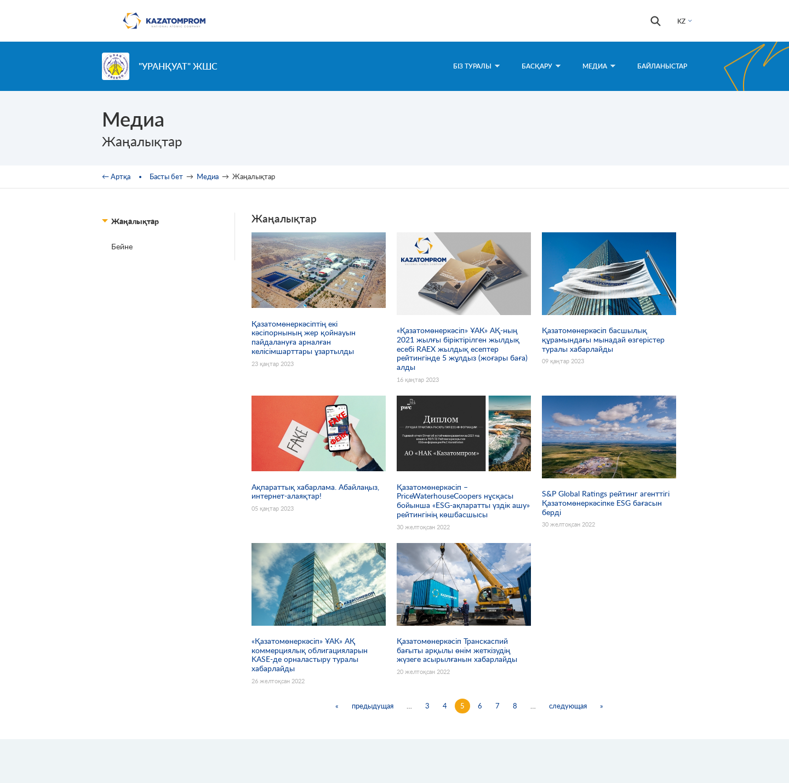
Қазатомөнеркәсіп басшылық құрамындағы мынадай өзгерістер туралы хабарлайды (603, 339)
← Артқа (116, 176)
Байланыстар (662, 66)
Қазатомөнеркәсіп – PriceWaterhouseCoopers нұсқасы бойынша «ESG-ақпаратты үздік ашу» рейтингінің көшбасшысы (463, 501)
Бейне (122, 246)
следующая (568, 705)
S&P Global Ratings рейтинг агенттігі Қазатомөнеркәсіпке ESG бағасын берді (606, 503)
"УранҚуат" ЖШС (178, 66)
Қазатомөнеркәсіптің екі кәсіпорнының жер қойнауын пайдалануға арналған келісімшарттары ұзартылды (303, 337)
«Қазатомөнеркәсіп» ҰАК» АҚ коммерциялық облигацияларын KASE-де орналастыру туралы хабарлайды (309, 655)
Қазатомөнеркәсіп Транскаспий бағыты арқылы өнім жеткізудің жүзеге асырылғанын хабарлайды (457, 650)
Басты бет (166, 176)
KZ (681, 21)
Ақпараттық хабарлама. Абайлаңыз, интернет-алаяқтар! (315, 492)
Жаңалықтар (135, 221)
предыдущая (372, 705)
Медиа (598, 66)
